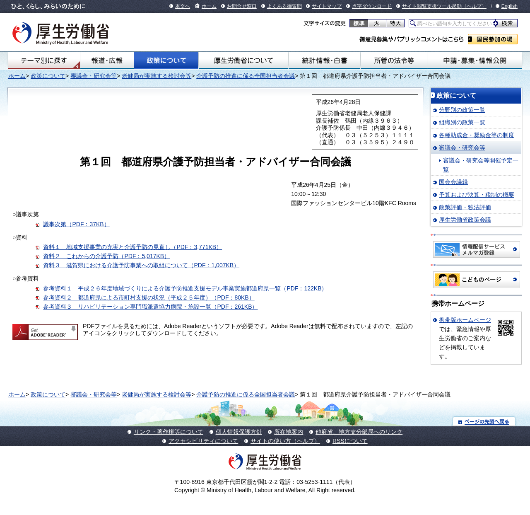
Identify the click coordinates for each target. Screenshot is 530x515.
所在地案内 (288, 431)
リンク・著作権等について (168, 431)
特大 (395, 23)
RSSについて (350, 441)
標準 (359, 23)
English (509, 6)
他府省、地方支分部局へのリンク (359, 431)
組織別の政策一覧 (462, 122)
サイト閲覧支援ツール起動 (432, 6)
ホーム (209, 6)
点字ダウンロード (372, 6)
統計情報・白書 (324, 60)
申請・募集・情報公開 (474, 60)
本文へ (182, 6)
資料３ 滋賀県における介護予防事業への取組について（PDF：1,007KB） (141, 265)
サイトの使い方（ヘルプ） (285, 441)
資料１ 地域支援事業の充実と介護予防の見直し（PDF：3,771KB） (132, 247)
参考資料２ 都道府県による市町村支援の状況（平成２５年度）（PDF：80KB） (148, 297)
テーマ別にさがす (44, 60)
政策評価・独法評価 (465, 207)
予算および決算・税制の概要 (476, 194)
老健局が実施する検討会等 (156, 76)
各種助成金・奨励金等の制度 (476, 135)
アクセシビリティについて (203, 441)
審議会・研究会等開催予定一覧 (480, 165)
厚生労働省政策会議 (465, 219)
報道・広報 (107, 60)
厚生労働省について (243, 60)
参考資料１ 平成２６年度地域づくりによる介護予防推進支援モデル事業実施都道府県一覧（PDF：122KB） (185, 288)
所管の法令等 (394, 60)
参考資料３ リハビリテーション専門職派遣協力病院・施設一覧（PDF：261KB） (150, 306)
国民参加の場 (493, 39)
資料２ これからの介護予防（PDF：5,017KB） (106, 256)
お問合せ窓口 (242, 6)
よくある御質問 (284, 6)
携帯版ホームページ (465, 320)
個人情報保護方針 (239, 431)
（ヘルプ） (474, 6)
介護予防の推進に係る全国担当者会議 (245, 76)
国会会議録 (453, 182)
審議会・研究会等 (93, 76)
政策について (166, 60)
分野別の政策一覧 (462, 109)
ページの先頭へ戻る (484, 421)
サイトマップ (327, 6)
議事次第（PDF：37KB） (76, 224)
